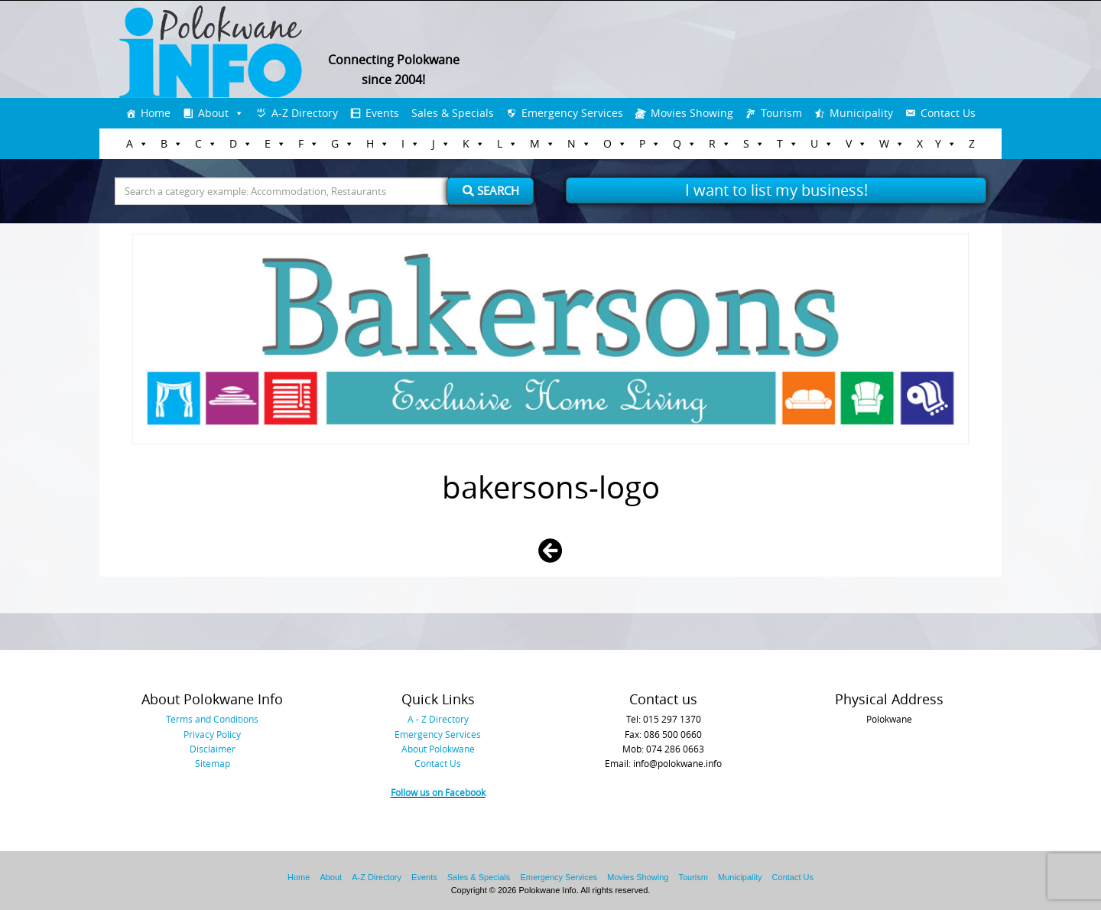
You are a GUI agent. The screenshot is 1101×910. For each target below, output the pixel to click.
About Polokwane (438, 749)
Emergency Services (572, 113)
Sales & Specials (452, 113)
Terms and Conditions (212, 719)
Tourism (781, 113)
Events (382, 113)
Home (156, 113)
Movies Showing (692, 113)
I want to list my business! (776, 190)
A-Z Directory (304, 113)
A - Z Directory (438, 719)
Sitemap (212, 763)
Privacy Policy (212, 734)
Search (491, 190)
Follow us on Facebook (438, 792)
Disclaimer (212, 749)
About (213, 113)
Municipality (861, 113)
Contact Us (948, 113)
